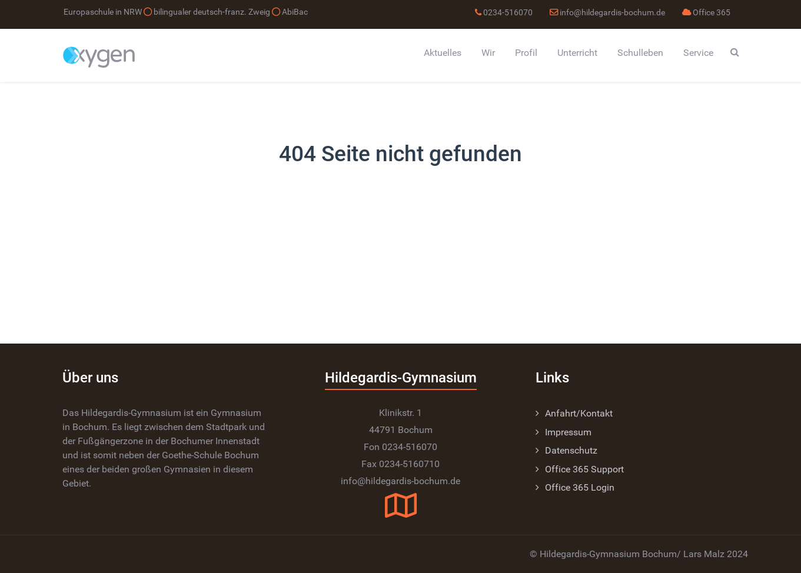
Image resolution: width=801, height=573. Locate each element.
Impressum (568, 432)
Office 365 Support (584, 469)
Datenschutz (571, 450)
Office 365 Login (579, 487)
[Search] (734, 52)
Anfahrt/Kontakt (579, 413)
